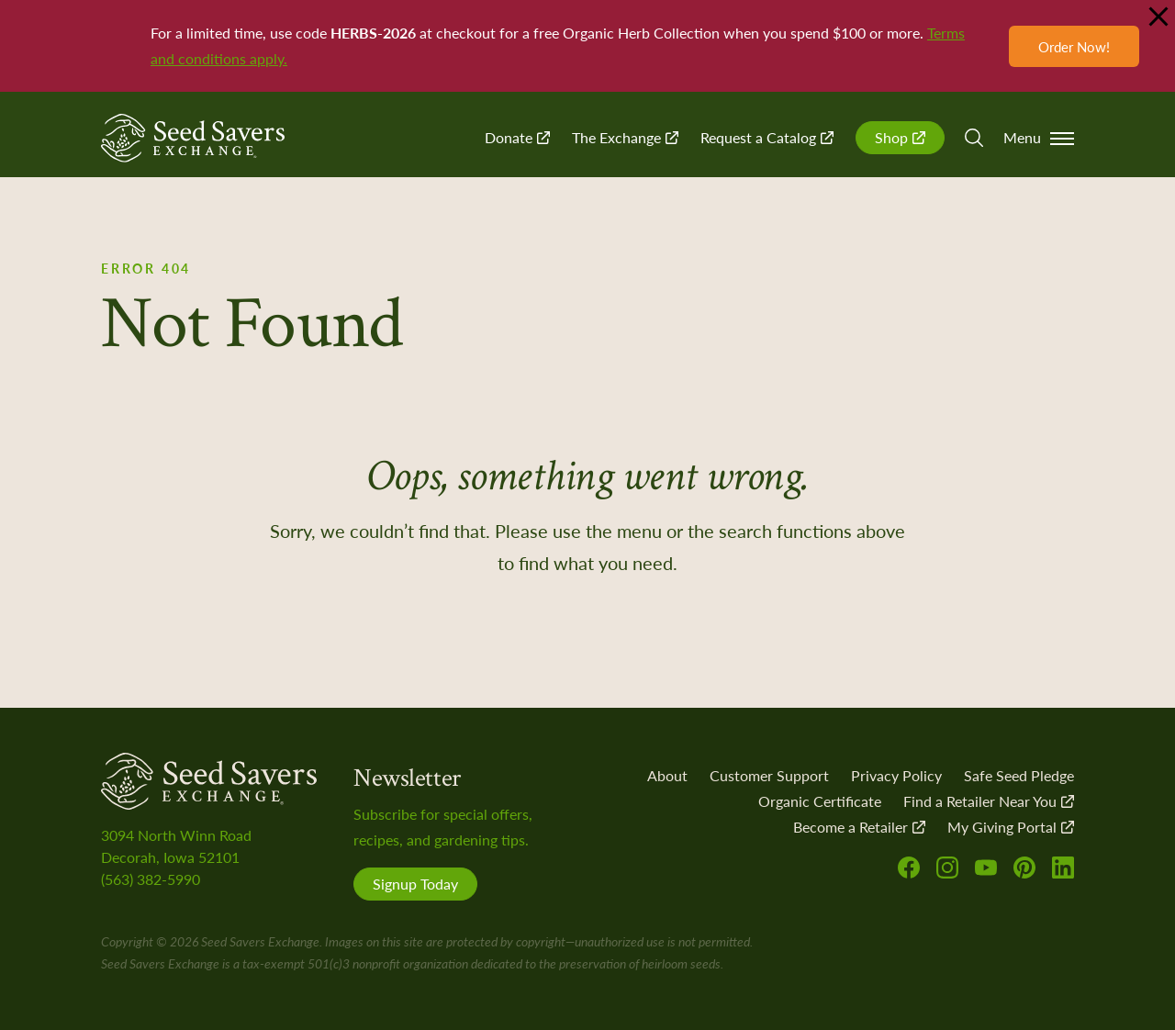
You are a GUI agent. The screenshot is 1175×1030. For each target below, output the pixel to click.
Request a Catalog (767, 137)
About (667, 775)
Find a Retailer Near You (988, 801)
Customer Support (769, 775)
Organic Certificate (819, 801)
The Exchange (625, 137)
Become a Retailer (859, 826)
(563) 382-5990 (150, 879)
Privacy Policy (896, 775)
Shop (900, 137)
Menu (1038, 137)
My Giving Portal (1010, 826)
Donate (517, 137)
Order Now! (1074, 46)
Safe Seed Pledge (1019, 775)
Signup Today (415, 883)
